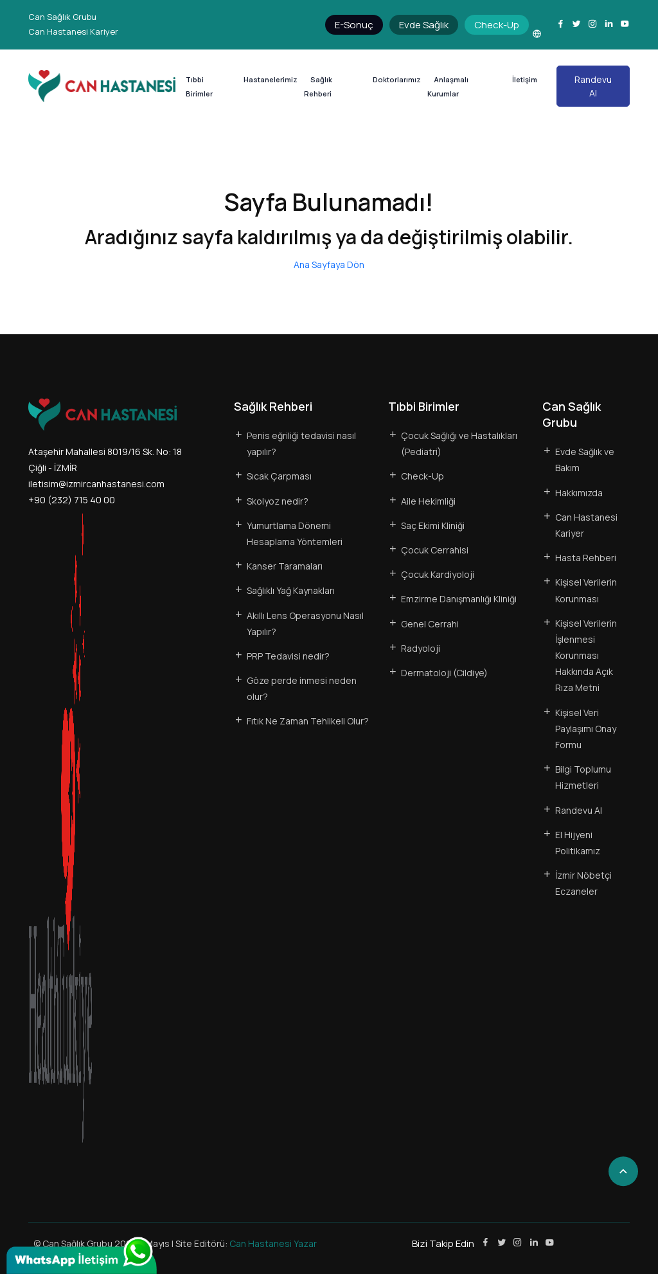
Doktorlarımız (397, 79)
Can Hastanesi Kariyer (73, 31)
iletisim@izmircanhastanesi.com (96, 484)
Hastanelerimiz (271, 79)
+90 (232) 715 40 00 (71, 500)
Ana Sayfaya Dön (329, 264)
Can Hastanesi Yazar (273, 1243)
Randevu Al (593, 86)
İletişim (524, 79)
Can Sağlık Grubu (62, 16)
